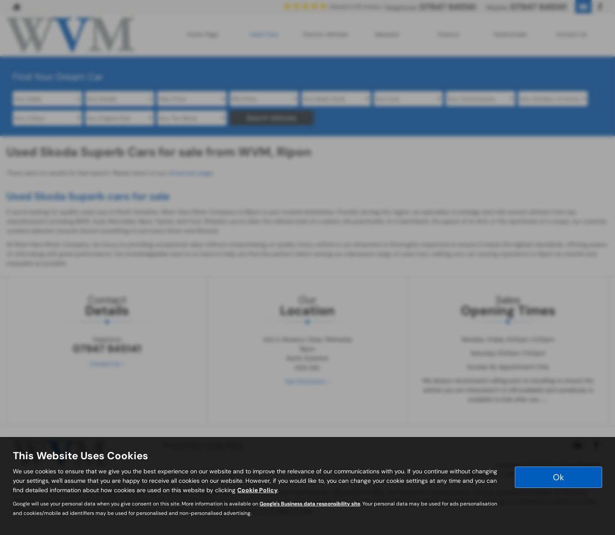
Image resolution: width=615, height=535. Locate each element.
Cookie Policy (257, 490)
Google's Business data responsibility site (310, 503)
